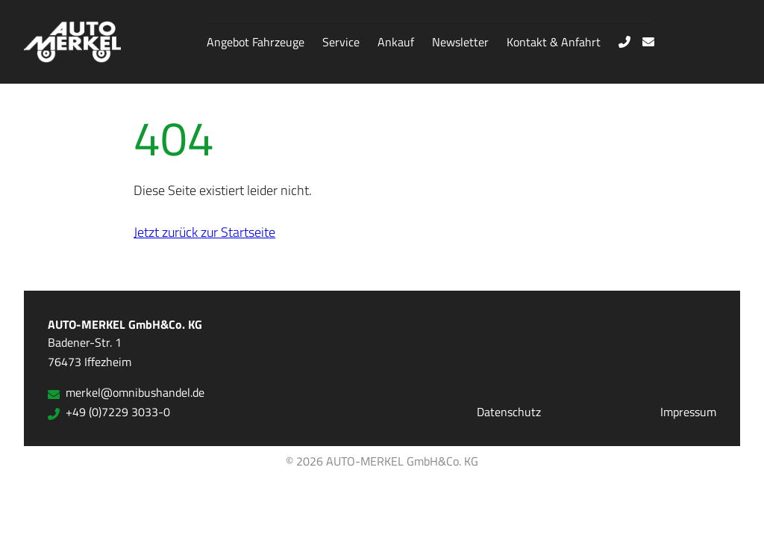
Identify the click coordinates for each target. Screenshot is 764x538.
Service (341, 42)
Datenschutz (509, 412)
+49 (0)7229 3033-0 (109, 412)
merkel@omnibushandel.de (126, 392)
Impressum (688, 412)
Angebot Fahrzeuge (255, 42)
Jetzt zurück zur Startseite (204, 232)
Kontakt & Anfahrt (554, 42)
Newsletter (460, 42)
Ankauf (396, 42)
